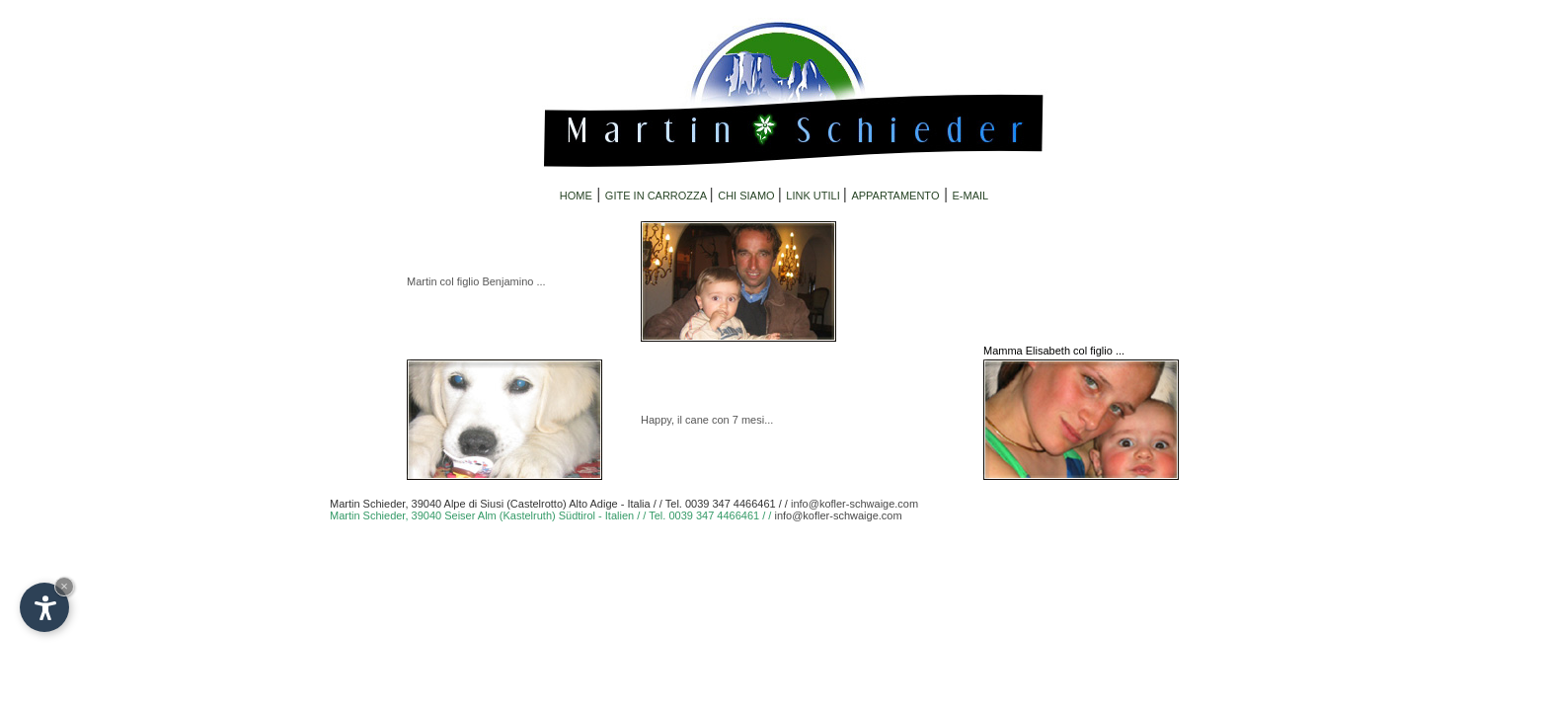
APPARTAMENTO (895, 195)
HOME (576, 195)
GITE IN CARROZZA (657, 195)
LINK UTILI (814, 195)
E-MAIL (971, 195)
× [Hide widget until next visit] (64, 586)
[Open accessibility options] (44, 607)
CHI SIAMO (748, 195)
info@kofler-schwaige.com (854, 504)
